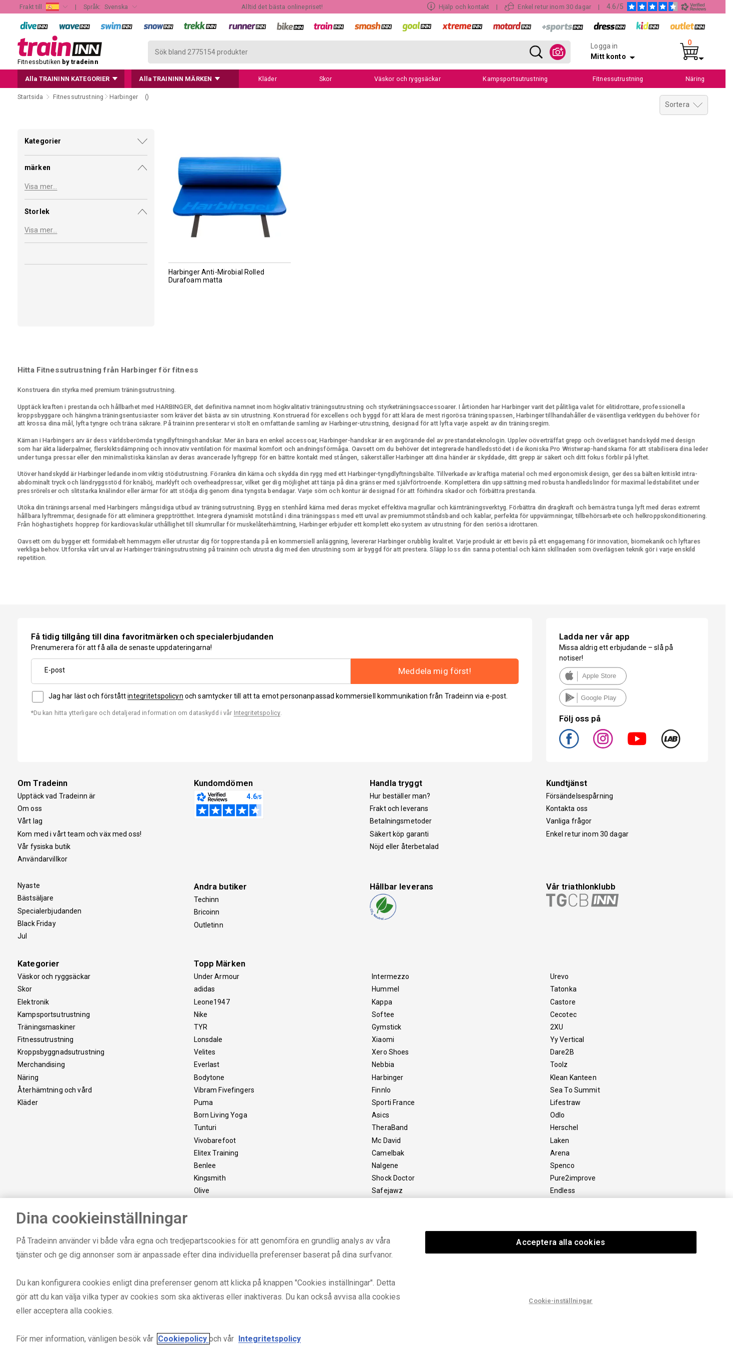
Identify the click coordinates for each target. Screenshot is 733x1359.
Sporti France (393, 1102)
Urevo (559, 976)
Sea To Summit (575, 1090)
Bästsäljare (35, 898)
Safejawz (387, 1190)
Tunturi (205, 1128)
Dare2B (562, 1052)
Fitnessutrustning (45, 1040)
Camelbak (388, 1153)
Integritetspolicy (257, 712)
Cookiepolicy (183, 1339)
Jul (22, 936)
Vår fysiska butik (43, 846)
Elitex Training (216, 1153)
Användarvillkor (42, 859)
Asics (380, 1115)
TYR (200, 1027)
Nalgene (385, 1166)
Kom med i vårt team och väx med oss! (79, 834)
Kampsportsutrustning (53, 1014)
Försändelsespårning (580, 796)
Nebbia (383, 1064)
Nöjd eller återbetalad (404, 846)
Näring (27, 1078)
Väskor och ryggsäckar (53, 976)
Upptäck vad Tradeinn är (56, 796)
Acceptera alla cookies (560, 1242)
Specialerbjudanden (49, 911)
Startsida (30, 96)
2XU (556, 1027)
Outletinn (208, 925)
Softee (383, 1014)
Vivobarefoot (215, 1140)
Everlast (207, 1064)
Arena (560, 1153)
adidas (204, 989)
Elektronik (33, 1002)
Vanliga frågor (569, 821)
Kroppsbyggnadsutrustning (60, 1052)
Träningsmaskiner (46, 1027)
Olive (202, 1190)
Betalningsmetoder (401, 821)
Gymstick (386, 1027)
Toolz (559, 1064)
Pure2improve (573, 1178)
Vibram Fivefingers (224, 1090)
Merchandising (41, 1064)
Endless (562, 1190)
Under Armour (217, 976)
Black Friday (36, 924)
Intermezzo (390, 976)
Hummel (385, 989)
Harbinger (387, 1078)
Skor (24, 989)
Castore (563, 1002)
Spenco (562, 1166)
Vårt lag (29, 821)
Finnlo (381, 1090)
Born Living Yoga (220, 1115)
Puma (203, 1102)
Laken (560, 1140)
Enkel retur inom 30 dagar (587, 834)
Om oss (29, 808)
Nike (201, 1014)
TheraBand (390, 1128)
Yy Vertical (567, 1040)
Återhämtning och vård (54, 1090)
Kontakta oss (567, 808)
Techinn (206, 900)
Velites (205, 1052)
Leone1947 (212, 1002)
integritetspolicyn (155, 696)
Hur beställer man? (400, 796)
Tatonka (563, 989)
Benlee (205, 1166)
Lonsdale (208, 1040)
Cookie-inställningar (561, 1300)
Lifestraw (565, 1102)
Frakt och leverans (399, 808)
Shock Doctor (393, 1178)
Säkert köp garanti (399, 834)
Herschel (564, 1128)
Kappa (382, 1002)
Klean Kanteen (573, 1078)
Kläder (27, 1102)
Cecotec (563, 1014)
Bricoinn (207, 912)
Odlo (557, 1115)
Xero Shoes (390, 1052)
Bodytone (209, 1078)
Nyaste (28, 886)
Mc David (386, 1140)
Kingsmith (210, 1178)
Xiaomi (383, 1040)
